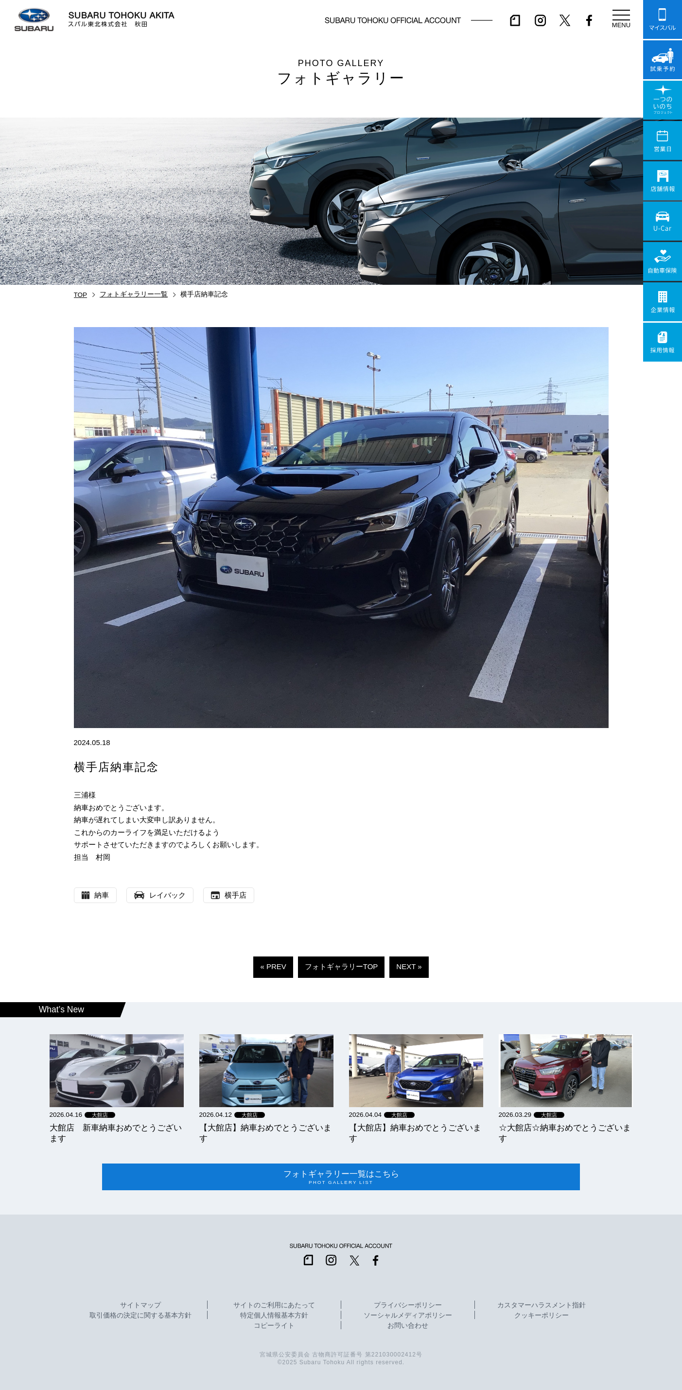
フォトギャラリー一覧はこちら (341, 1177)
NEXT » (408, 966)
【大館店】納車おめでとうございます (265, 1133)
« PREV (273, 966)
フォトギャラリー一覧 (134, 294)
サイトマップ (140, 1305)
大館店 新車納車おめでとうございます (116, 1133)
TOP (80, 294)
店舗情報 (662, 180)
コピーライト (274, 1325)
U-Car (662, 221)
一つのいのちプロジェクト (662, 100)
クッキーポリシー (541, 1315)
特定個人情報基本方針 (274, 1315)
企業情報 (662, 301)
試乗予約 (662, 59)
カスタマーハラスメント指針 (541, 1305)
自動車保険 (662, 261)
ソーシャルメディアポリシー (408, 1315)
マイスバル (662, 19)
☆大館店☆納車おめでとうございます (565, 1133)
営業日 (662, 140)
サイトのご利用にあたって (274, 1305)
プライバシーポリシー (408, 1305)
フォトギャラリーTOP (341, 966)
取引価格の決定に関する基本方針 (140, 1315)
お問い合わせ (407, 1325)
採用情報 (662, 342)
